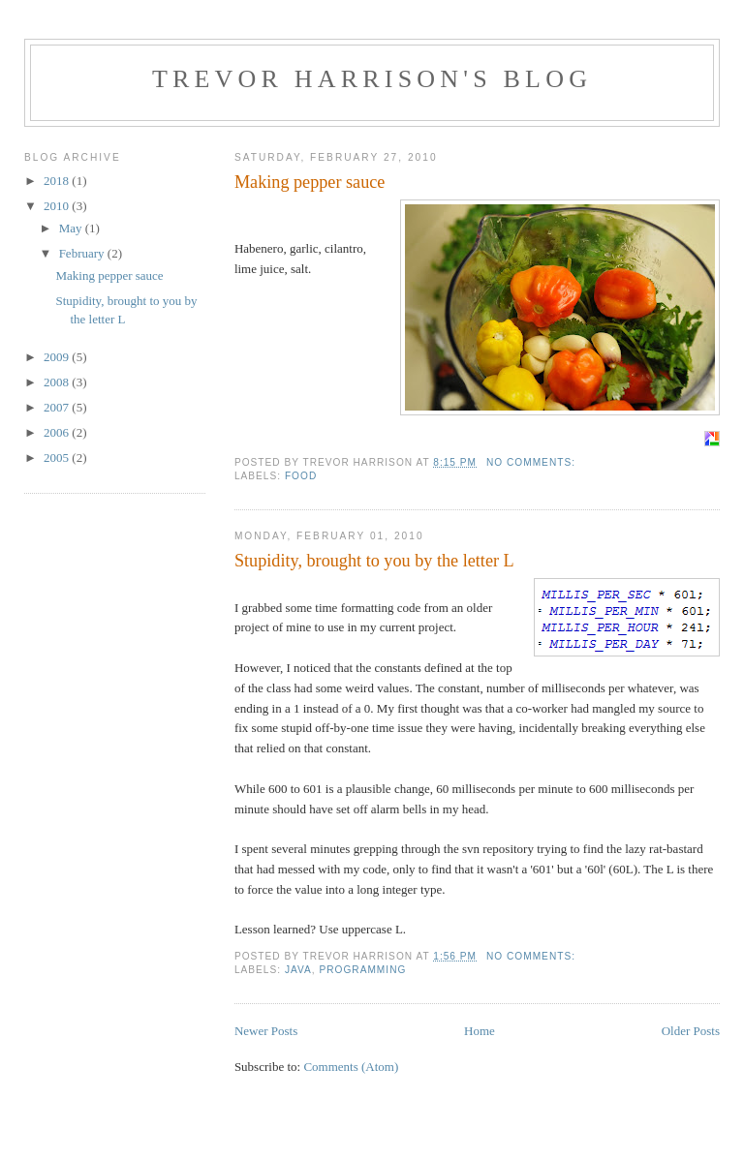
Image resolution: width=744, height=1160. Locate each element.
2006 (58, 432)
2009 (58, 357)
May (72, 228)
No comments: (532, 462)
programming (362, 969)
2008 (58, 382)
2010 (58, 205)
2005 (58, 457)
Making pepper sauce (310, 182)
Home (479, 1030)
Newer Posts (265, 1030)
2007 (58, 407)
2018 (58, 180)
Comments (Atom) (350, 1066)
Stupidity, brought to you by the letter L (374, 560)
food (301, 476)
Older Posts (691, 1030)
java (298, 969)
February (83, 253)
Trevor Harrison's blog (372, 79)
